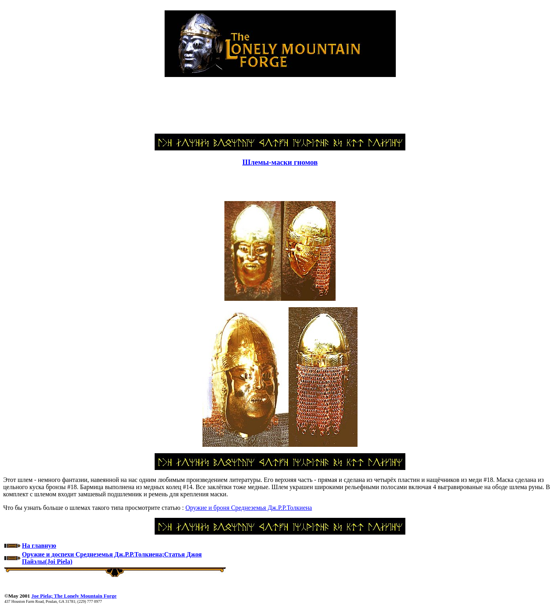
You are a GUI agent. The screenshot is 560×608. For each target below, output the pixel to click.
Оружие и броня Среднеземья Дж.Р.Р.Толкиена (248, 507)
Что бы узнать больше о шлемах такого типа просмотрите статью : (94, 507)
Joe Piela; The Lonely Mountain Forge (73, 596)
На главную (39, 545)
